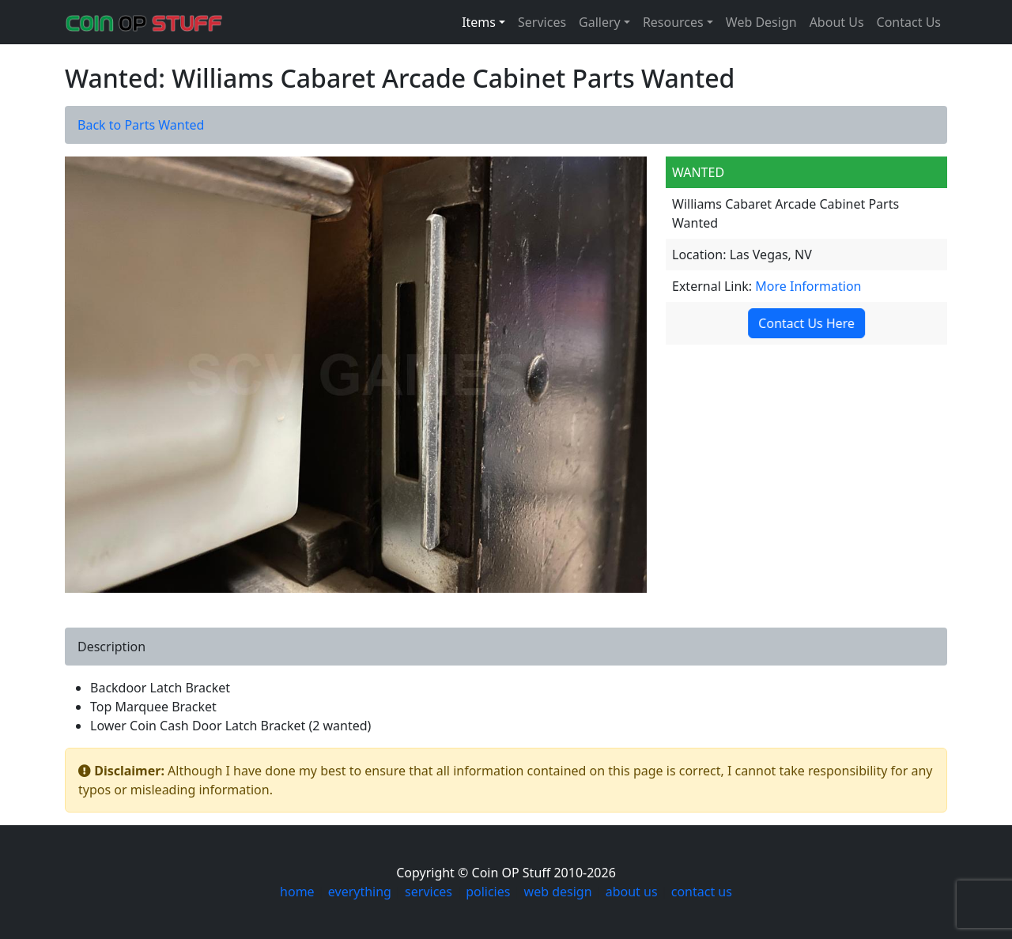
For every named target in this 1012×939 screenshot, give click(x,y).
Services (542, 22)
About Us (837, 22)
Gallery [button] (600, 22)
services (428, 891)
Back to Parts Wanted (140, 125)
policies (488, 891)
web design (558, 891)
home (297, 891)
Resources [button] (673, 22)
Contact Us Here (804, 323)
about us (632, 891)
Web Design (761, 22)
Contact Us (909, 22)
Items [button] (479, 22)
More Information (808, 286)
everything (359, 891)
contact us (701, 891)
